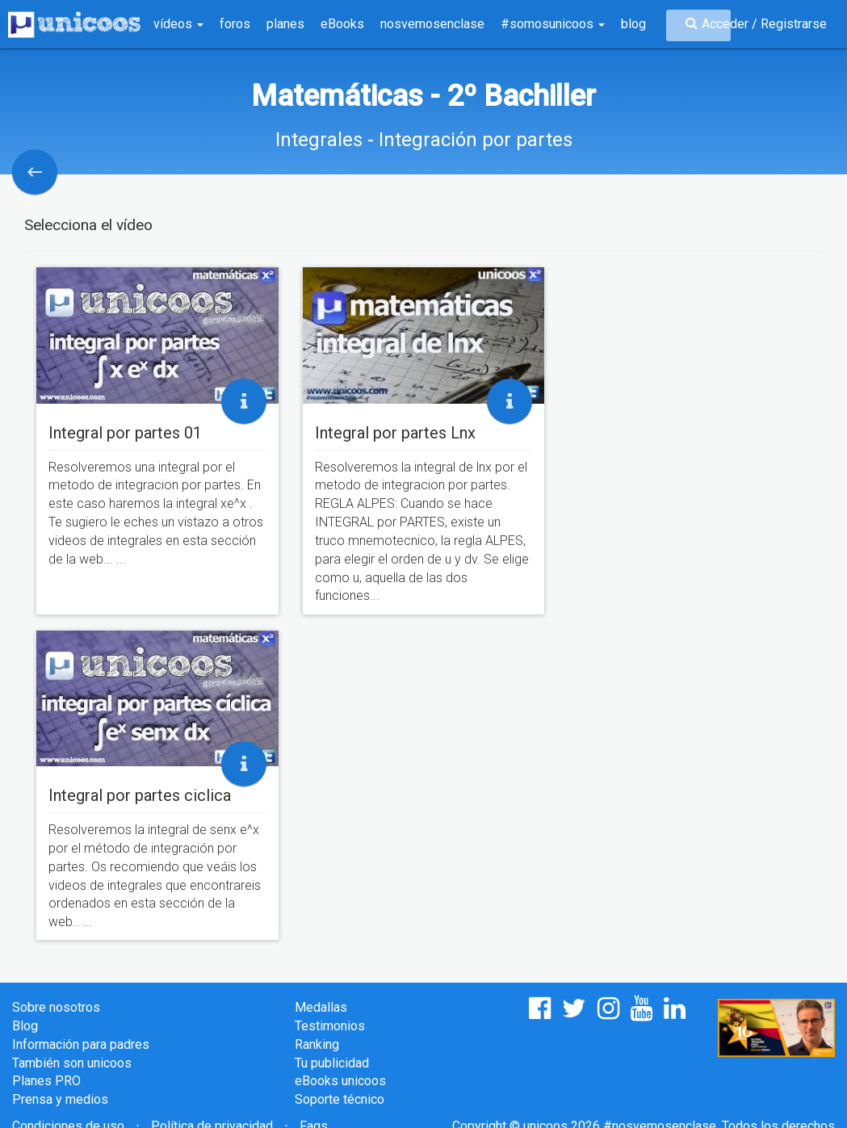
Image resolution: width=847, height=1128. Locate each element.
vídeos (178, 23)
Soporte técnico (339, 1099)
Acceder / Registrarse (764, 23)
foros (235, 23)
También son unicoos (72, 1063)
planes (285, 23)
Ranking (317, 1044)
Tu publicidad (332, 1063)
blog (633, 23)
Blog (25, 1026)
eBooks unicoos (340, 1080)
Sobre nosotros (56, 1007)
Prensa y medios (60, 1099)
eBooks (342, 23)
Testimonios (330, 1026)
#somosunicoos (553, 23)
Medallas (321, 1007)
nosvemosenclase (432, 23)
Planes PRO (46, 1080)
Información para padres (80, 1044)
